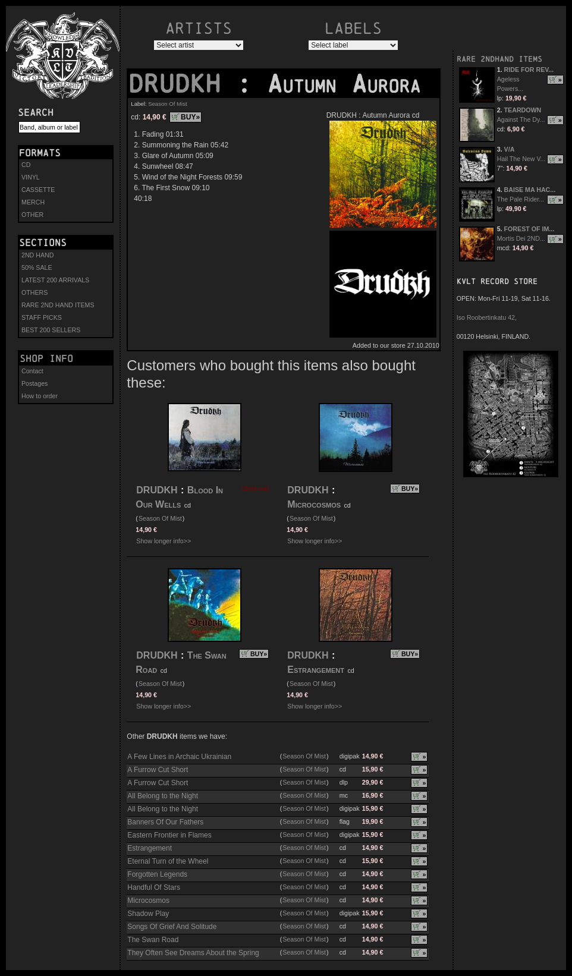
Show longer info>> (163, 540)
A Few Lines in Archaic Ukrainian (179, 757)
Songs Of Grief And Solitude (171, 927)
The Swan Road (152, 940)
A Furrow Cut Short (157, 770)
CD (25, 164)
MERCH (33, 202)
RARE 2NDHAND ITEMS (499, 59)
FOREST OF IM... (529, 228)
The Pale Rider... (520, 199)
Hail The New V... (521, 158)
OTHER (32, 214)
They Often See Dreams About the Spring (193, 953)
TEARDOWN (523, 110)
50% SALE (36, 267)
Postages (34, 383)
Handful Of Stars (153, 887)
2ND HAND (37, 255)
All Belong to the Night (162, 796)
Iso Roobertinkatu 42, (487, 317)
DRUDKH (182, 84)
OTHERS (34, 292)
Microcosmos (315, 504)
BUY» (190, 117)
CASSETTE (38, 189)
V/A (509, 149)
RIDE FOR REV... (529, 69)
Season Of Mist (167, 103)
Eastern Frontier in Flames (169, 835)
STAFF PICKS (41, 317)
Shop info (46, 358)
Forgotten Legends (157, 874)
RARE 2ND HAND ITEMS (58, 304)
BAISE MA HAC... (530, 189)
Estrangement (315, 670)
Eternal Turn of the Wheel (167, 861)
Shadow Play (148, 913)
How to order (39, 395)
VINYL (30, 177)
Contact (32, 370)
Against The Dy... (521, 119)
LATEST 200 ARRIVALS (55, 280)
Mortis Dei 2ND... (521, 238)
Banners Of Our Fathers (165, 822)
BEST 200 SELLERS (50, 329)
